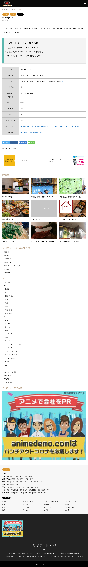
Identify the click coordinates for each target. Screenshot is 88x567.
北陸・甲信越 (9, 296)
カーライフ (8, 348)
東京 (8, 482)
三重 (8, 487)
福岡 (12, 493)
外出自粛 (6, 269)
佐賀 (16, 493)
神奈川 (36, 482)
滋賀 (18, 487)
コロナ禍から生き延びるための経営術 (68, 553)
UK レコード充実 (10, 149)
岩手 (12, 476)
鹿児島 (40, 493)
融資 (5, 252)
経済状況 (6, 262)
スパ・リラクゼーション (12, 355)
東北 (6, 292)
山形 (26, 476)
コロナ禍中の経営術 (10, 372)
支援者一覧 (7, 375)
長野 (31, 479)
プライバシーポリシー (10, 556)
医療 (6, 337)
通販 (6, 330)
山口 (25, 490)
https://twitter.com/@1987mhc (31, 132)
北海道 (7, 289)
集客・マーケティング (11, 266)
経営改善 (6, 259)
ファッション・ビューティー (14, 344)
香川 (39, 490)
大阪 (6, 14)
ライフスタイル (10, 358)
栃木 (17, 482)
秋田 (21, 476)
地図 (63, 81)
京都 (23, 487)
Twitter (44, 549)
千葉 (30, 482)
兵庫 (32, 487)
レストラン (8, 320)
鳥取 (12, 490)
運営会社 (81, 556)
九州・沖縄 (8, 313)
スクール (8, 341)
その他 (20, 14)
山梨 (41, 482)
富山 (18, 479)
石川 (22, 479)
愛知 (17, 484)
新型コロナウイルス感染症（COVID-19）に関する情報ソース (36, 553)
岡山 (34, 490)
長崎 (21, 493)
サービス (8, 361)
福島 (30, 476)
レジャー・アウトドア (12, 351)
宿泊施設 (8, 323)
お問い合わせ (8, 382)
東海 (6, 303)
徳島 (30, 490)
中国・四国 (8, 310)
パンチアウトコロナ (44, 545)
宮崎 (34, 493)
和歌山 (13, 487)
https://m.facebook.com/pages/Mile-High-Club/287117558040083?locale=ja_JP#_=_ (50, 126)
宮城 (17, 476)
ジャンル (6, 317)
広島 (21, 490)
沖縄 (45, 493)
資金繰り (6, 255)
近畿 (13, 14)
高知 (48, 490)
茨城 (12, 482)
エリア (6, 286)
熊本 (25, 493)
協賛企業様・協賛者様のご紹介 (28, 556)
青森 (8, 476)
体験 (6, 365)
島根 (16, 490)
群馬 (21, 482)
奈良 (36, 487)
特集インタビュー (45, 556)
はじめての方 (8, 282)
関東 (6, 299)
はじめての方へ (11, 553)
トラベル (8, 327)
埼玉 (26, 482)
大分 (30, 493)
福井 (27, 479)
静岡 (12, 484)
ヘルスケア (8, 334)
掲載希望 (6, 379)
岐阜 (8, 484)
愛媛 (43, 490)
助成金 (6, 273)
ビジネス (8, 368)
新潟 (13, 479)
